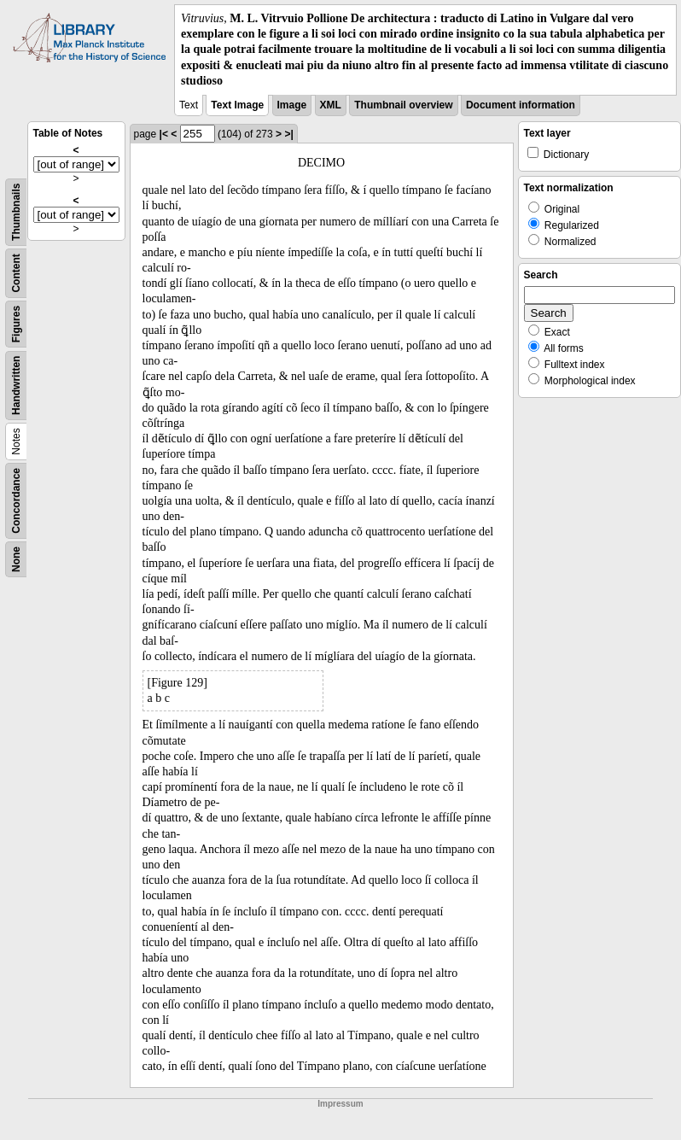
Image (292, 105)
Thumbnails (16, 211)
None (16, 559)
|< (164, 134)
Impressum (340, 1103)
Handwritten (16, 385)
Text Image (237, 105)
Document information (520, 105)
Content (16, 273)
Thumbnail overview (403, 105)
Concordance (16, 501)
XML (330, 105)
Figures (16, 324)
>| (288, 134)
